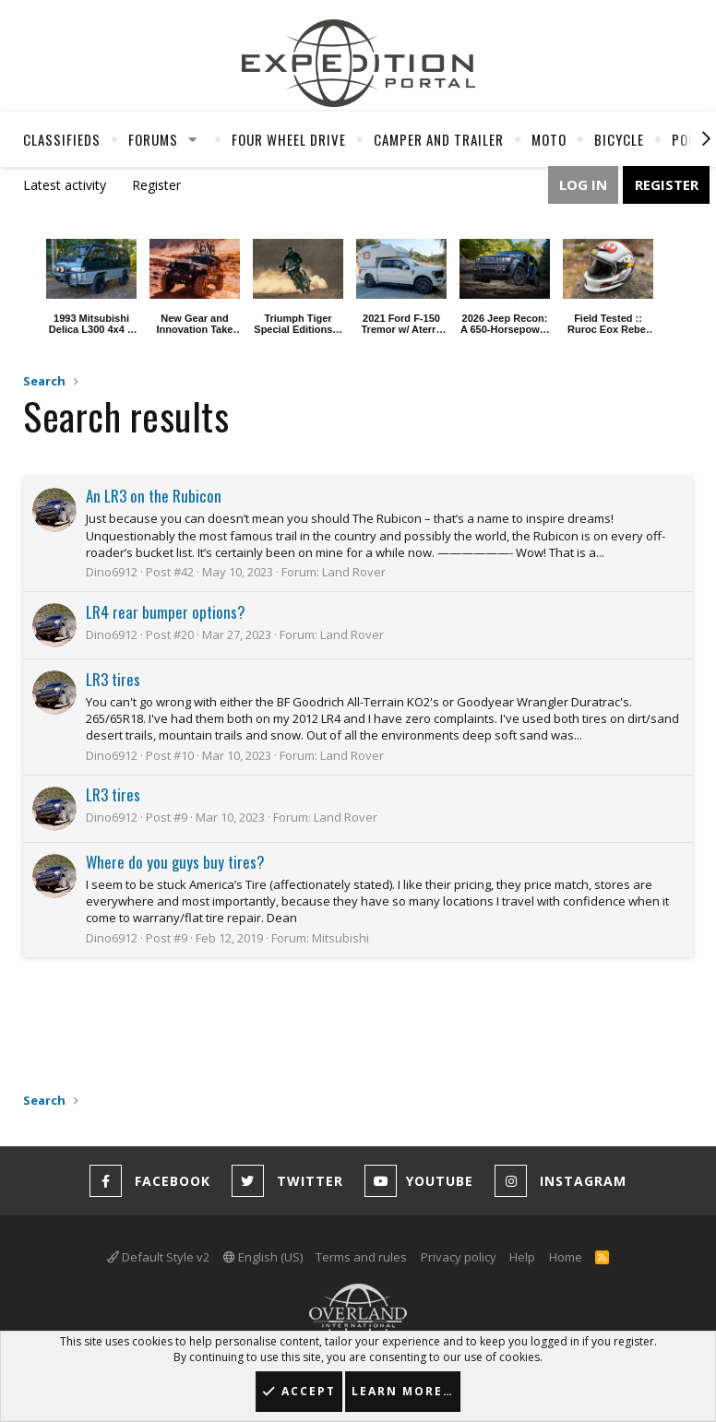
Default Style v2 (158, 1257)
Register (156, 185)
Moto (549, 139)
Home (565, 1257)
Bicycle (619, 139)
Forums (153, 139)
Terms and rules (361, 1257)
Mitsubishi (340, 938)
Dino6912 (111, 571)
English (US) (263, 1257)
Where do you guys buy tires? (175, 861)
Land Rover (354, 571)
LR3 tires (113, 679)
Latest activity (64, 185)
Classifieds (62, 139)
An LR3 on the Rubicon (153, 495)
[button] (193, 139)
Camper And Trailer (439, 139)
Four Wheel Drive (289, 139)
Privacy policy (458, 1257)
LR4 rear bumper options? (165, 611)
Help (522, 1257)
